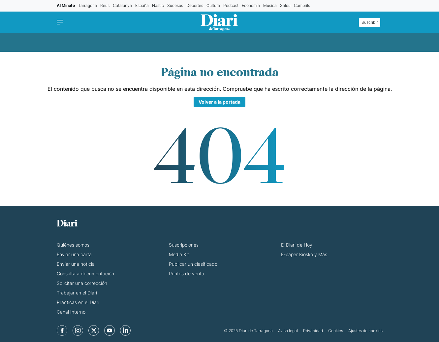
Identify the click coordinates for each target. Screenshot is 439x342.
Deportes (194, 5)
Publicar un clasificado (193, 264)
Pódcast (230, 5)
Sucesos (175, 5)
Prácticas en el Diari (78, 302)
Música (270, 5)
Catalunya (122, 5)
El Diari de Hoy (296, 245)
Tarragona (87, 5)
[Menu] (62, 22)
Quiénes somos (73, 245)
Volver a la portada (219, 102)
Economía (251, 5)
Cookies (335, 330)
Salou (285, 5)
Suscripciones (184, 245)
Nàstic (158, 5)
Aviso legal (288, 330)
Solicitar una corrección (82, 283)
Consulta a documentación (85, 273)
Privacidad (313, 330)
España (142, 5)
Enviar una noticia (76, 264)
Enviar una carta (74, 254)
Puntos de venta (186, 273)
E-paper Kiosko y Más (304, 254)
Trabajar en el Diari (77, 292)
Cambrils (302, 5)
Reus (105, 5)
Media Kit (179, 254)
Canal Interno (71, 312)
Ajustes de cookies (365, 330)
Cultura (213, 5)
